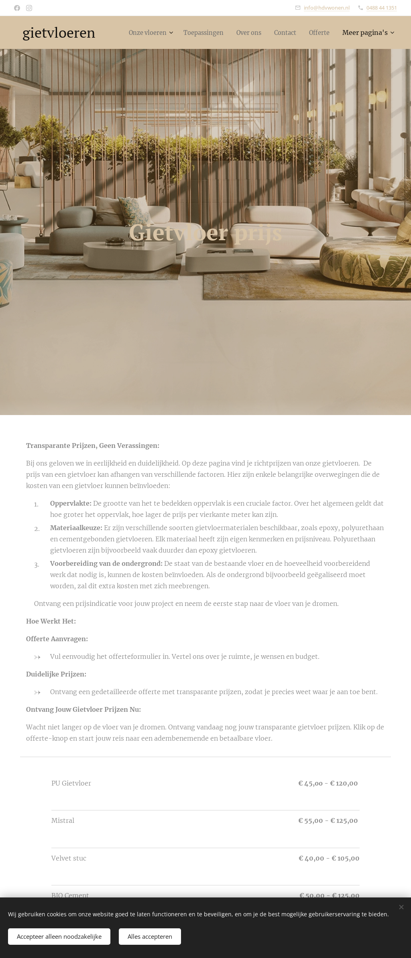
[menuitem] (172, 32)
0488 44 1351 (381, 7)
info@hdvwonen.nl (327, 7)
